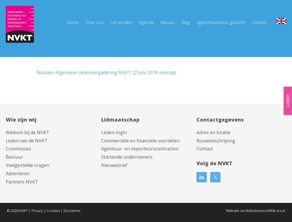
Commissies (18, 149)
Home (73, 22)
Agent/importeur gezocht (220, 22)
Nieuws (168, 22)
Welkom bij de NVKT (27, 132)
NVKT (23, 210)
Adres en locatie (213, 132)
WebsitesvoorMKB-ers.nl (265, 210)
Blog (186, 22)
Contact (259, 22)
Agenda (146, 22)
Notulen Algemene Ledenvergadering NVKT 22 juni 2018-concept (106, 72)
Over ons (95, 22)
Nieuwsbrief (114, 165)
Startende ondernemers (127, 157)
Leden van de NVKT (27, 141)
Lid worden (121, 22)
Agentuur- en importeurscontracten (140, 149)
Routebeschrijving (215, 141)
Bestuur (14, 157)
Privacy (37, 210)
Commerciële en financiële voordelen (140, 141)
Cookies (53, 210)
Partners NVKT (22, 182)
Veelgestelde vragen (27, 165)
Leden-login (114, 132)
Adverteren (18, 173)
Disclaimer (72, 210)
